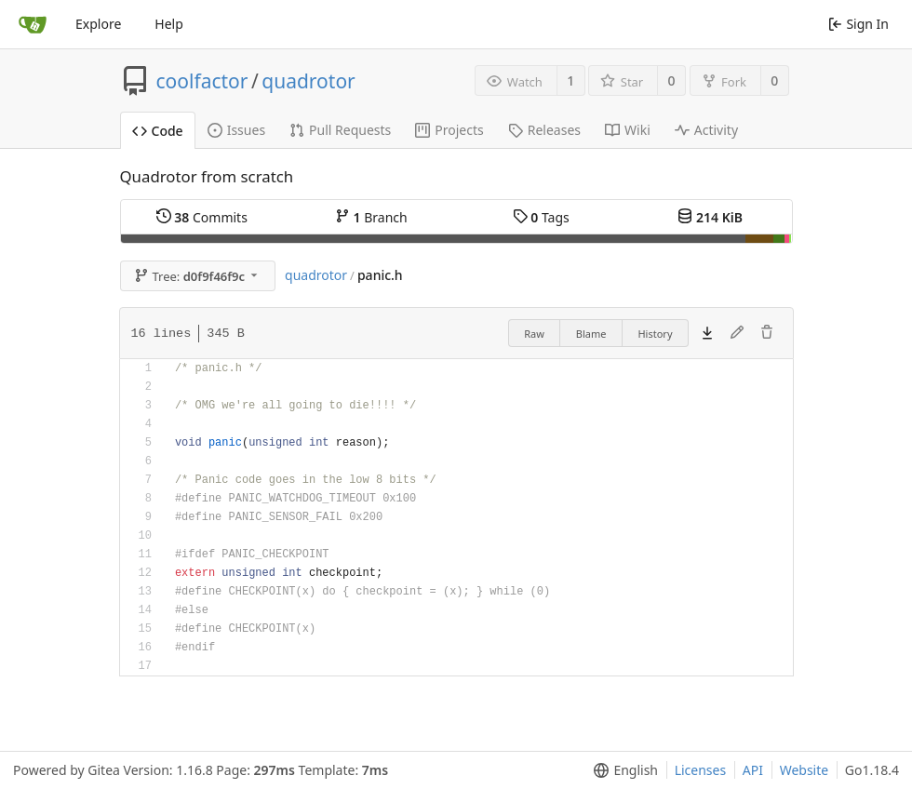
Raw (534, 334)
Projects (449, 130)
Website (804, 770)
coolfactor (202, 81)
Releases (544, 130)
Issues (236, 130)
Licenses (701, 770)
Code (157, 131)
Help (168, 24)
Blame (591, 334)
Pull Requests (340, 130)
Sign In (858, 24)
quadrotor (308, 81)
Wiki (627, 130)
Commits (202, 217)
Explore (98, 24)
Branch (371, 217)
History (654, 334)
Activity (706, 130)
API (753, 770)
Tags (541, 217)
